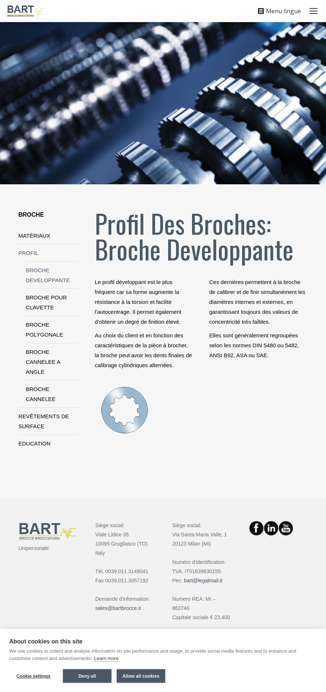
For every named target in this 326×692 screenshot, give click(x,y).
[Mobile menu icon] (313, 11)
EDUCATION (34, 443)
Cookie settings (33, 676)
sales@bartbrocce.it (118, 608)
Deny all (87, 676)
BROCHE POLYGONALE (44, 330)
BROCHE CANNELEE (41, 394)
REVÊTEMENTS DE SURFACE (43, 421)
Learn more (106, 658)
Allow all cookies (141, 676)
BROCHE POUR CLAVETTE (46, 302)
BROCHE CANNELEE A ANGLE (43, 362)
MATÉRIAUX (34, 236)
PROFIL (28, 253)
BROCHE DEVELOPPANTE (48, 275)
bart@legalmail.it (203, 580)
